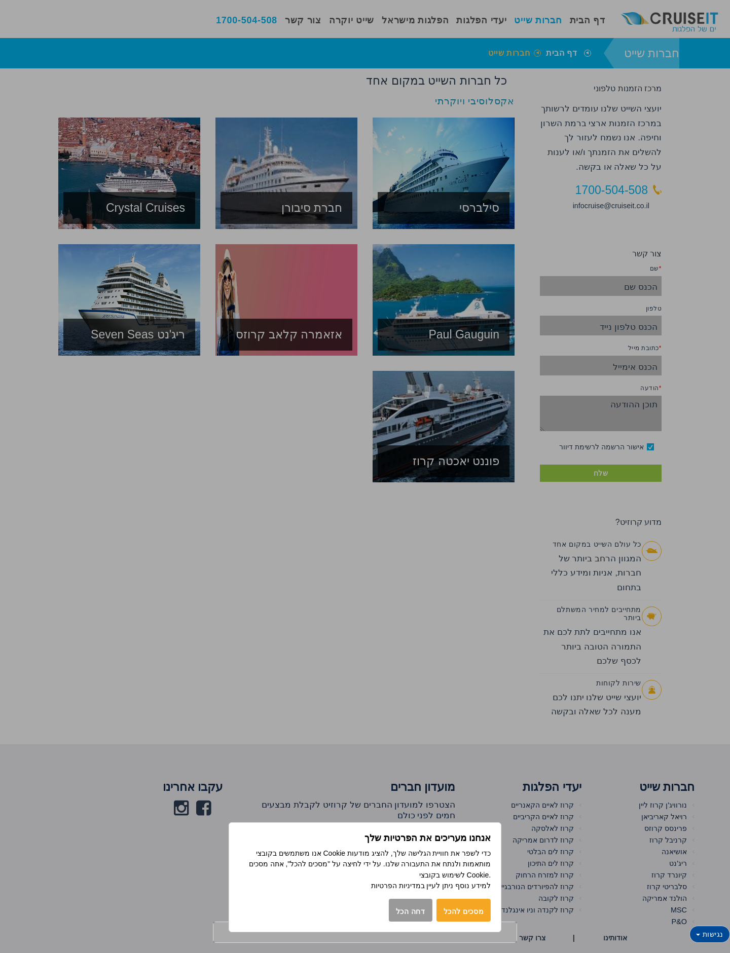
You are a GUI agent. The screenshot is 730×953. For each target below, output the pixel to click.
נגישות (709, 934)
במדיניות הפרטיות (398, 886)
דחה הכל (410, 911)
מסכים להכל (464, 911)
